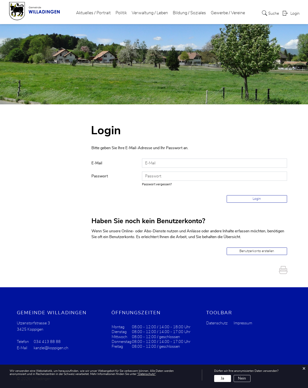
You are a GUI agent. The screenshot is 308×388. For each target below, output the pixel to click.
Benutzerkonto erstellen (256, 251)
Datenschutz (217, 323)
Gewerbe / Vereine (228, 13)
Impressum (243, 323)
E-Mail (96, 163)
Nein (242, 378)
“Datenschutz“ (146, 374)
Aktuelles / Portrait (93, 13)
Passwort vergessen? (157, 184)
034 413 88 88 (47, 342)
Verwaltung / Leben (150, 13)
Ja (222, 378)
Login (295, 13)
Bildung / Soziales (189, 13)
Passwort (99, 176)
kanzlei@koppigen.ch (51, 348)
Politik (121, 13)
